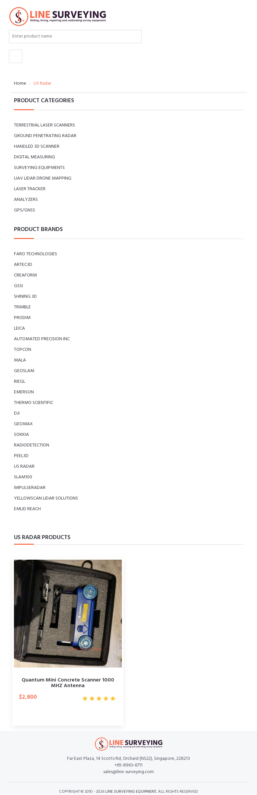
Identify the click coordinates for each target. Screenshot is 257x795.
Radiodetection (31, 445)
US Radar (24, 466)
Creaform (25, 275)
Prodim (22, 318)
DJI (17, 413)
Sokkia (21, 434)
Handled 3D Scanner (36, 146)
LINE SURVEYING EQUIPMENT (130, 791)
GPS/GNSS (24, 210)
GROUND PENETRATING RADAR (45, 136)
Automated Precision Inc (42, 339)
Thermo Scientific (33, 403)
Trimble (22, 307)
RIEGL (19, 381)
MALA (20, 360)
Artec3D (23, 265)
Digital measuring (34, 157)
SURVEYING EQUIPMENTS (39, 168)
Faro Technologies (35, 254)
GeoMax (23, 424)
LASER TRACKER (29, 189)
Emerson (24, 392)
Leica (19, 328)
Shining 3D (25, 296)
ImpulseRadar (29, 488)
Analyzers (26, 199)
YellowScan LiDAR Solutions (46, 498)
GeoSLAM (24, 371)
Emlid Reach (27, 509)
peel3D (21, 456)
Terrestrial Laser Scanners (44, 125)
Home (20, 83)
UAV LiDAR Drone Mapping (42, 178)
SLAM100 (23, 477)
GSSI (18, 286)
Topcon (22, 350)
